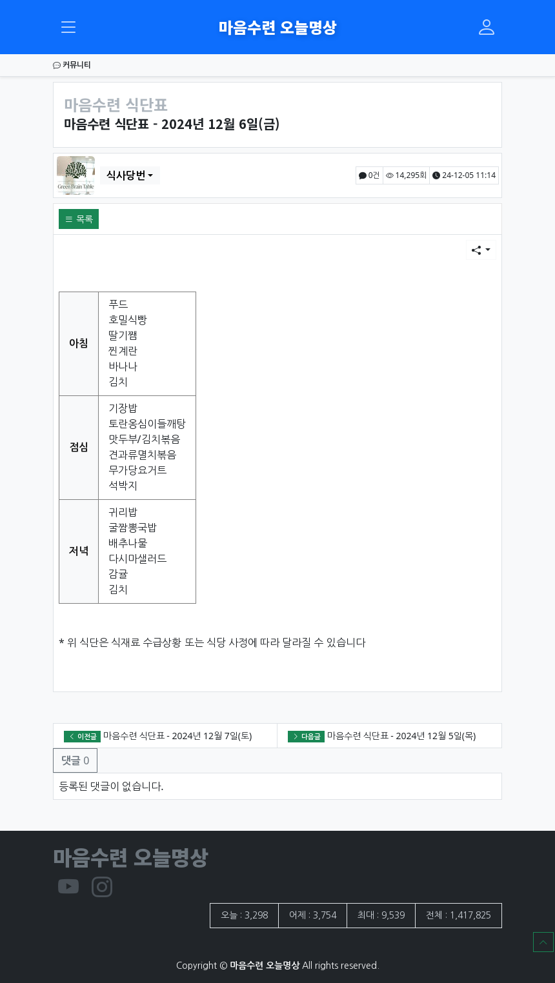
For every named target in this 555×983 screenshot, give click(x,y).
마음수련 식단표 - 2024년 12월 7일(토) (177, 736)
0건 (369, 175)
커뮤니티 (72, 64)
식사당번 (125, 175)
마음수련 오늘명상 (278, 26)
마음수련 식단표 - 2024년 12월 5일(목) (401, 736)
